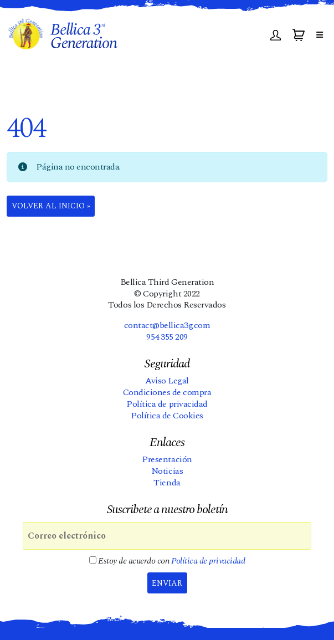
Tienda (166, 482)
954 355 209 (167, 337)
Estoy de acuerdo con (167, 561)
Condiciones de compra (167, 392)
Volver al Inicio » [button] (51, 206)
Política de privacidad (166, 404)
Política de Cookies (167, 415)
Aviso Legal (167, 380)
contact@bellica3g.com (167, 325)
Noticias (167, 471)
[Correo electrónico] (167, 536)
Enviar (167, 583)
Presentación (167, 459)
